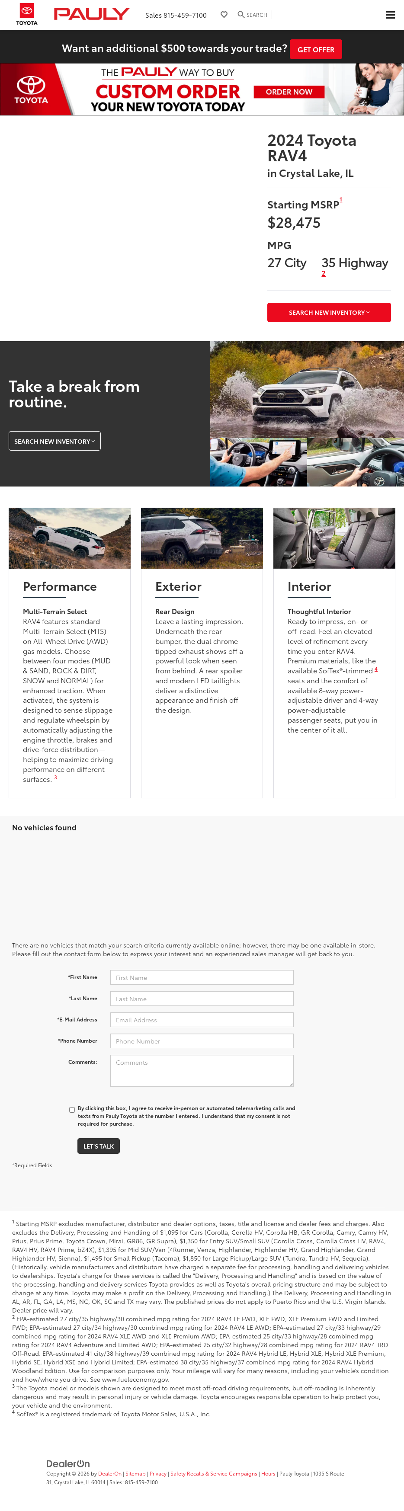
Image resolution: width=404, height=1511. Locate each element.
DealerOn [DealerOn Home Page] (110, 1473)
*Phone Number (77, 1040)
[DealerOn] (68, 1463)
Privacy (158, 1473)
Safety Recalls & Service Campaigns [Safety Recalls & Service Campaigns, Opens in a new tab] (213, 1473)
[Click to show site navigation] (390, 15)
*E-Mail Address (77, 1019)
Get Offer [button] (316, 49)
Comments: (82, 1061)
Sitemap (135, 1473)
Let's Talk (98, 1146)
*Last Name (83, 998)
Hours (268, 1473)
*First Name (82, 976)
